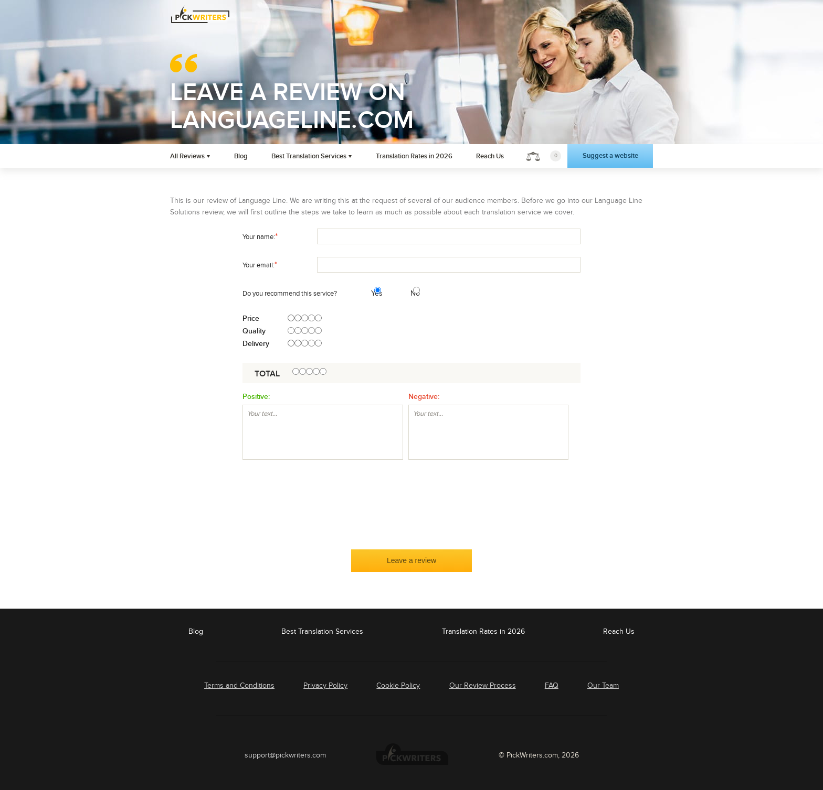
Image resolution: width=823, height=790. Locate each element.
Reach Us (490, 156)
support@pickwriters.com (285, 755)
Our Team (603, 685)
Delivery (255, 344)
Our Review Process (482, 685)
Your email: (259, 264)
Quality (254, 331)
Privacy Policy (325, 685)
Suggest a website (610, 155)
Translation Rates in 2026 (414, 156)
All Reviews (187, 156)
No (411, 293)
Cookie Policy (398, 685)
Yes (372, 293)
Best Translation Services (308, 156)
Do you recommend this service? (289, 293)
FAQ (551, 685)
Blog (241, 156)
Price (250, 319)
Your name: (260, 236)
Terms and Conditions (239, 685)
